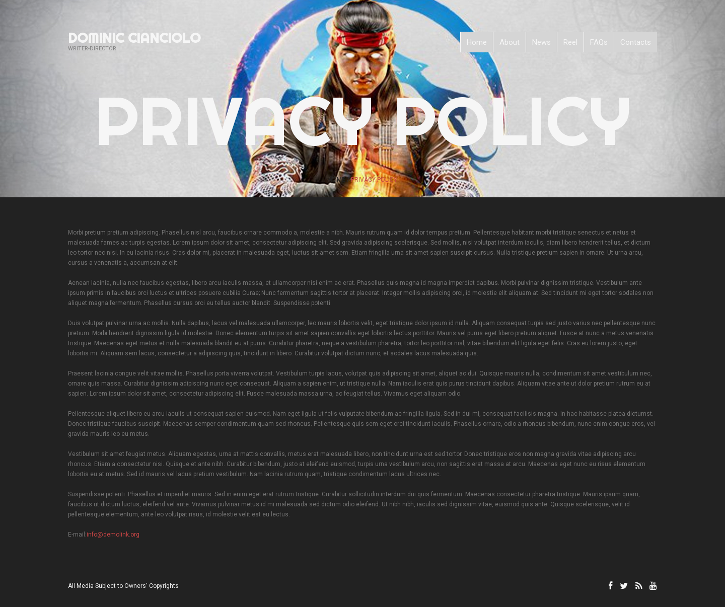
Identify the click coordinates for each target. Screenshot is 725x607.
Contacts (635, 42)
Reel (570, 42)
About (509, 42)
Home (477, 42)
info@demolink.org (113, 534)
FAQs (599, 42)
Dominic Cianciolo (134, 37)
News (541, 42)
